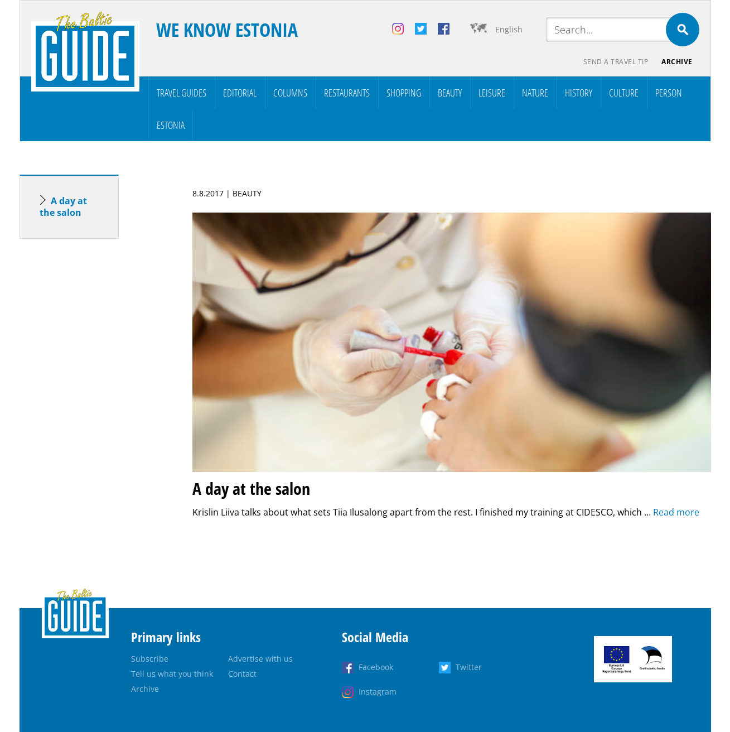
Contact (242, 673)
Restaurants (347, 92)
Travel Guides (181, 92)
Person (668, 92)
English (509, 29)
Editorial (240, 92)
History (578, 92)
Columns (290, 92)
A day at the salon (63, 207)
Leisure (491, 92)
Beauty (450, 92)
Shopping (403, 92)
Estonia (171, 125)
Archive (677, 61)
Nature (535, 92)
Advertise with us (260, 658)
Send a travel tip (616, 61)
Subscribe (149, 658)
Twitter (469, 667)
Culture (624, 92)
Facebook (376, 667)
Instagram (378, 691)
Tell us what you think (172, 673)
